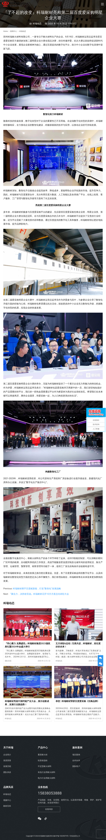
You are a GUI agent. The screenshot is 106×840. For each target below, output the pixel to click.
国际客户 (76, 766)
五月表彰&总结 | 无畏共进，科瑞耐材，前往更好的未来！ (78, 645)
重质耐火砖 (42, 755)
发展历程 (7, 766)
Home (5, 31)
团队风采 (8, 661)
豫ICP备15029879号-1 (61, 836)
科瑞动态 (37, 23)
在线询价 (49, 809)
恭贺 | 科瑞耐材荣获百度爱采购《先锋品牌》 (77, 701)
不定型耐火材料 (44, 766)
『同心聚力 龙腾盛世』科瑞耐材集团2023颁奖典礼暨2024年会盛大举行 (27, 645)
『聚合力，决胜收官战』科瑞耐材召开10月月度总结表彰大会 (39, 594)
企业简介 (7, 755)
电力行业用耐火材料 (46, 778)
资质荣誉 (7, 760)
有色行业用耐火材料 (46, 772)
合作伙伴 (76, 760)
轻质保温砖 (42, 760)
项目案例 (76, 755)
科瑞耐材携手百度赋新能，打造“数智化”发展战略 (37, 588)
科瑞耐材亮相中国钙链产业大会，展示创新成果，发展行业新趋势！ (27, 703)
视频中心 (7, 800)
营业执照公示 (75, 836)
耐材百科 (7, 806)
